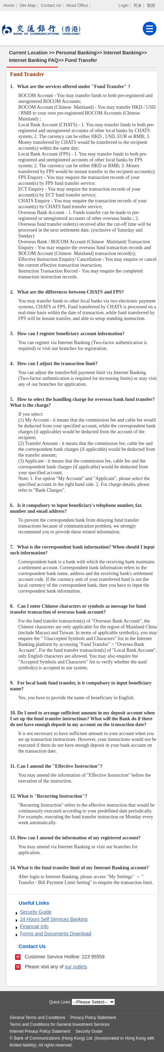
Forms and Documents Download (55, 933)
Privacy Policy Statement (93, 1017)
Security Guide (35, 912)
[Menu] (149, 28)
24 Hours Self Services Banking (53, 919)
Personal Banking (76, 52)
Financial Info (34, 926)
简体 (137, 5)
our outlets (76, 966)
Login (123, 5)
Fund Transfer (81, 60)
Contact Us (51, 5)
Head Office (77, 5)
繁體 (151, 5)
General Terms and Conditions (37, 1017)
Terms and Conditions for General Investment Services (59, 1024)
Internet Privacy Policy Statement (40, 1031)
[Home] (9, 5)
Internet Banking (122, 52)
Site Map (28, 5)
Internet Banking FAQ (33, 60)
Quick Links (59, 1002)
